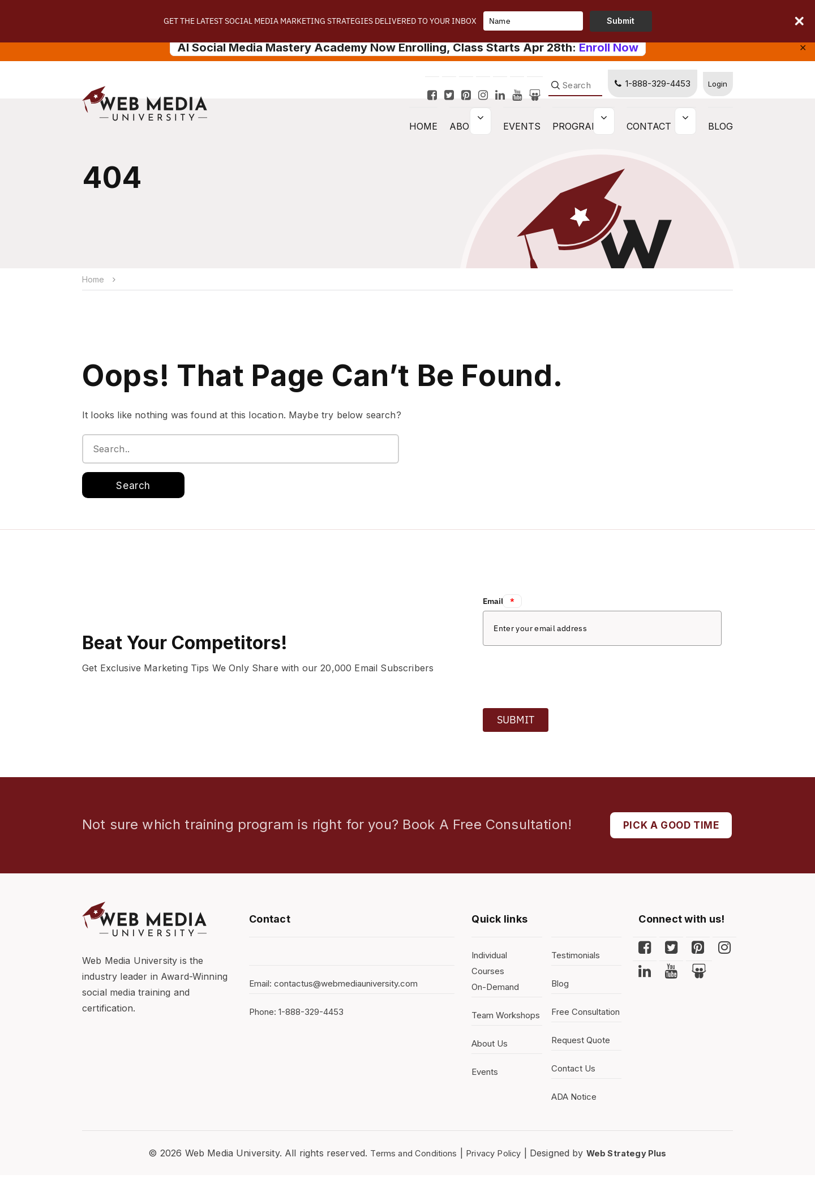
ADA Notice (576, 1118)
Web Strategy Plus (634, 1174)
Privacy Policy (495, 1174)
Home (94, 279)
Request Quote (583, 1061)
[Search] (570, 94)
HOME (423, 134)
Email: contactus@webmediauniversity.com (340, 988)
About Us (492, 1064)
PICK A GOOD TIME (667, 829)
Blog (720, 134)
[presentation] (569, 677)
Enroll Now (608, 47)
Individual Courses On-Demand (497, 976)
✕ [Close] (803, 47)
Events (522, 134)
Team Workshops (496, 1028)
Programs (579, 134)
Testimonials (577, 960)
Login (715, 92)
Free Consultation (578, 1025)
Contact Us (657, 134)
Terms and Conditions (406, 1174)
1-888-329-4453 (647, 92)
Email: (502, 604)
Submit (515, 723)
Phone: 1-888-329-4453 (301, 1017)
